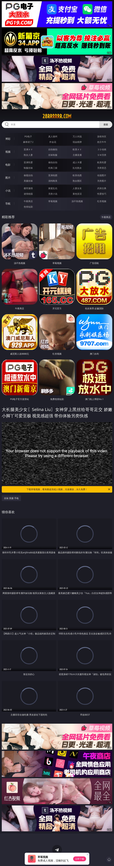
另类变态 (101, 167)
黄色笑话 (77, 193)
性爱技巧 (101, 193)
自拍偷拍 (52, 149)
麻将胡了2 (28, 141)
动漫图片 (101, 175)
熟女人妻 (28, 154)
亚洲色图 (52, 175)
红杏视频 (101, 201)
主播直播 (77, 154)
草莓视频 (52, 201)
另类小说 (52, 193)
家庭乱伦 (52, 188)
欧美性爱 (101, 162)
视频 (7, 152)
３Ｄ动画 (101, 149)
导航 (7, 203)
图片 (7, 177)
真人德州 (52, 136)
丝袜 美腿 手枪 (11, 498)
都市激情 (28, 188)
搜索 (106, 124)
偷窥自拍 (28, 175)
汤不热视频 (77, 201)
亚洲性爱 (28, 162)
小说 (7, 190)
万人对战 (77, 136)
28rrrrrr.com (56, 116)
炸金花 (52, 141)
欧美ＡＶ (77, 149)
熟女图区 (77, 180)
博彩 (7, 139)
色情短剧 (28, 206)
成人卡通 (77, 162)
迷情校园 (28, 193)
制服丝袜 (28, 167)
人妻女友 (77, 188)
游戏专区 (101, 136)
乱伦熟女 (77, 167)
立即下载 (79, 858)
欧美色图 (77, 175)
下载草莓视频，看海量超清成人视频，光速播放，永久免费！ (68, 489)
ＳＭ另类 (101, 154)
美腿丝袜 (28, 180)
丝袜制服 (52, 154)
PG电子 (28, 136)
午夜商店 (28, 201)
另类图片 (101, 180)
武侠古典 (101, 188)
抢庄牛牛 (101, 141)
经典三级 (52, 167)
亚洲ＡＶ (28, 149)
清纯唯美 (52, 180)
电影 (7, 164)
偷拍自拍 (52, 162)
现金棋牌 (77, 141)
